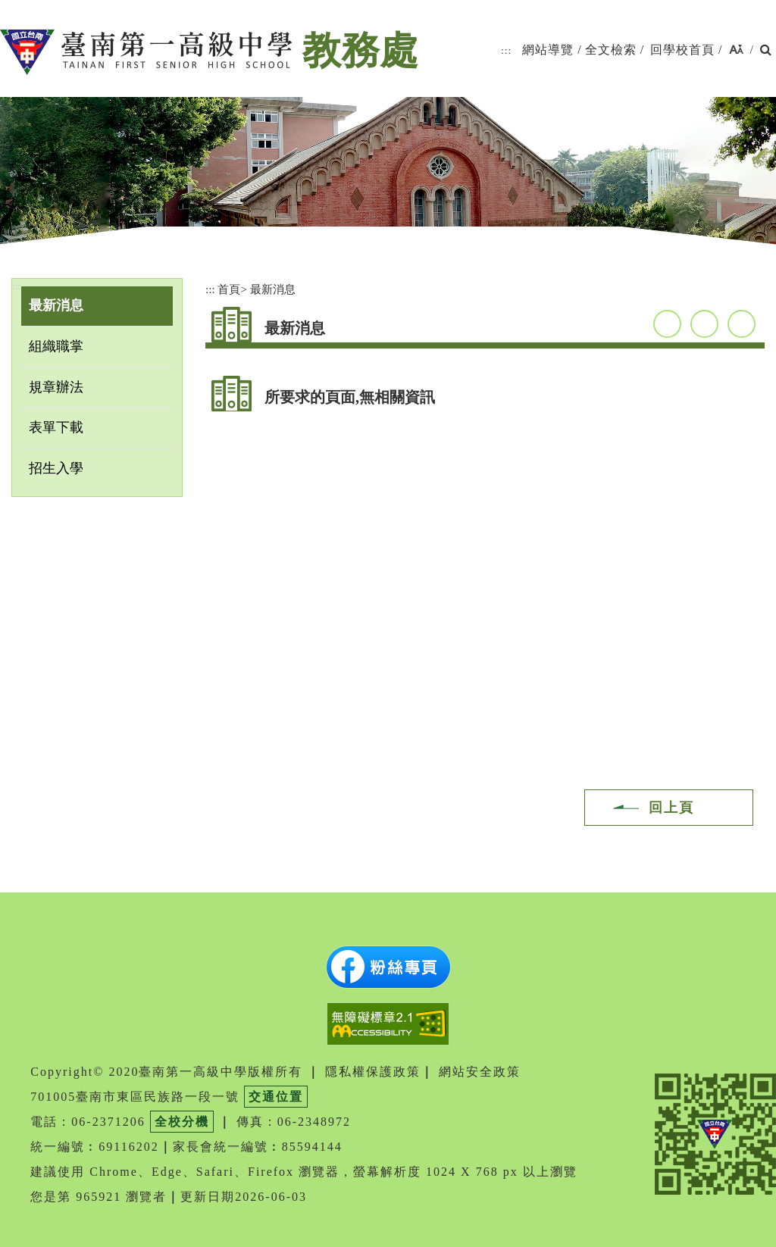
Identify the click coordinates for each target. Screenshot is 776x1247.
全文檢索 (611, 49)
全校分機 (182, 1121)
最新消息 (56, 305)
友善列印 (742, 324)
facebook (667, 324)
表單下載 (56, 427)
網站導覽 (548, 49)
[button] (736, 50)
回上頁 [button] (671, 807)
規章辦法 (56, 387)
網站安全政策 (480, 1071)
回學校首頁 (682, 49)
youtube (704, 324)
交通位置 (276, 1096)
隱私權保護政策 (373, 1071)
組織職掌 (56, 346)
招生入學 (56, 468)
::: (506, 50)
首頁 (228, 289)
